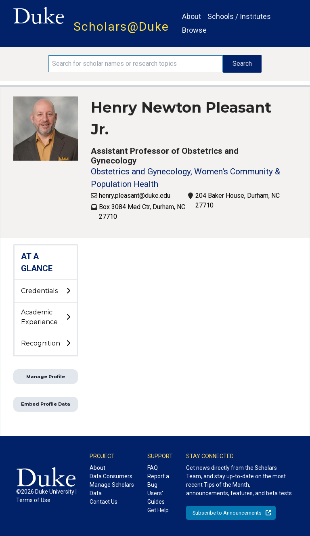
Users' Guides (156, 497)
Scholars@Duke (121, 26)
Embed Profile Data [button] (45, 404)
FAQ (152, 468)
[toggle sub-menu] (68, 291)
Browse (194, 30)
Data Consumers (111, 476)
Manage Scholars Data (112, 489)
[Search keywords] (135, 63)
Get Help (158, 510)
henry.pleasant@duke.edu (134, 195)
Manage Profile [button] (45, 376)
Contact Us (103, 501)
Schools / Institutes (239, 16)
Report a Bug (158, 480)
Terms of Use (33, 500)
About (191, 16)
